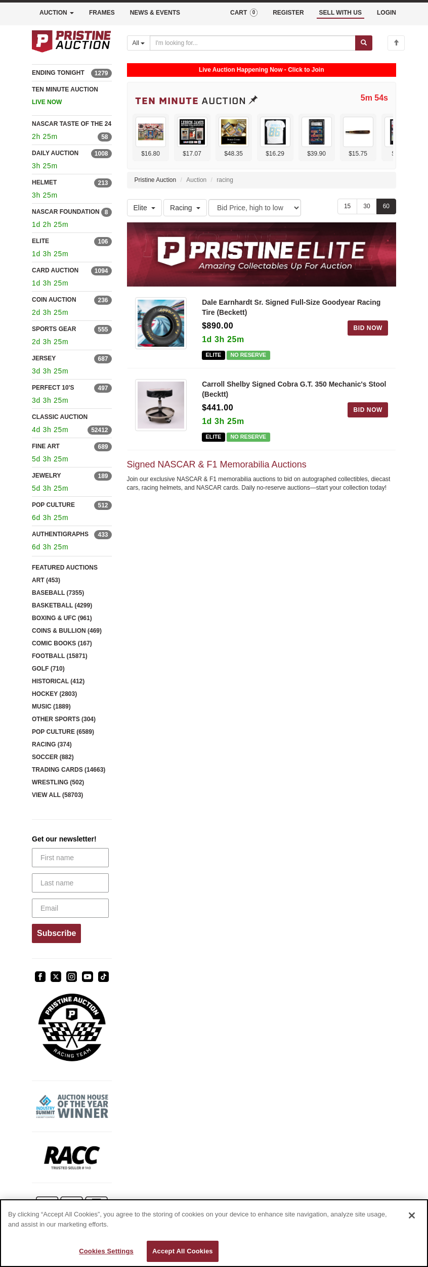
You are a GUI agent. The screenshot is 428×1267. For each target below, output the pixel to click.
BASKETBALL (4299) (62, 605)
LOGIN (386, 12)
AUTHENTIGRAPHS (60, 534)
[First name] (70, 857)
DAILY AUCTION (55, 153)
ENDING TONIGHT (58, 72)
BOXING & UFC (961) (62, 618)
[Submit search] (363, 43)
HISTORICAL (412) (58, 681)
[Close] (412, 1215)
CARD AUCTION (55, 270)
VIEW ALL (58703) (57, 795)
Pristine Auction (156, 179)
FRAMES (102, 12)
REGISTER (288, 12)
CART (244, 13)
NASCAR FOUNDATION (66, 211)
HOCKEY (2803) (54, 693)
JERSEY (44, 358)
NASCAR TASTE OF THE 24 (71, 123)
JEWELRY (46, 475)
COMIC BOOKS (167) (62, 643)
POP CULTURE (53, 504)
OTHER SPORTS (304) (64, 719)
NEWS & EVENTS (155, 12)
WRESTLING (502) (58, 782)
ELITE (40, 241)
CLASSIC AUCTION (60, 416)
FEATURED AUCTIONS (65, 567)
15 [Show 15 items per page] (347, 206)
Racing (185, 208)
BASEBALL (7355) (58, 592)
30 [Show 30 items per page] (366, 206)
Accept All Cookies (182, 1251)
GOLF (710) (48, 668)
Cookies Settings (106, 1251)
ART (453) (46, 580)
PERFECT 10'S (53, 387)
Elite (144, 208)
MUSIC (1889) (51, 706)
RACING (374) (52, 744)
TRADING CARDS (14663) (68, 769)
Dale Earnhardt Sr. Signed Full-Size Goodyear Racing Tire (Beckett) (291, 307)
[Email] (70, 908)
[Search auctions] (253, 43)
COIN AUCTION (54, 299)
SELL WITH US (340, 12)
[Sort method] (254, 207)
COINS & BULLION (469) (67, 630)
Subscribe (56, 933)
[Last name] (70, 883)
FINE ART (46, 446)
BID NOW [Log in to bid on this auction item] (367, 328)
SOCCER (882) (53, 757)
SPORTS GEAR (54, 329)
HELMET (44, 182)
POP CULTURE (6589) (63, 731)
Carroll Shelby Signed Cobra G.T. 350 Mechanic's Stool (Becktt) (294, 389)
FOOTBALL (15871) (60, 656)
